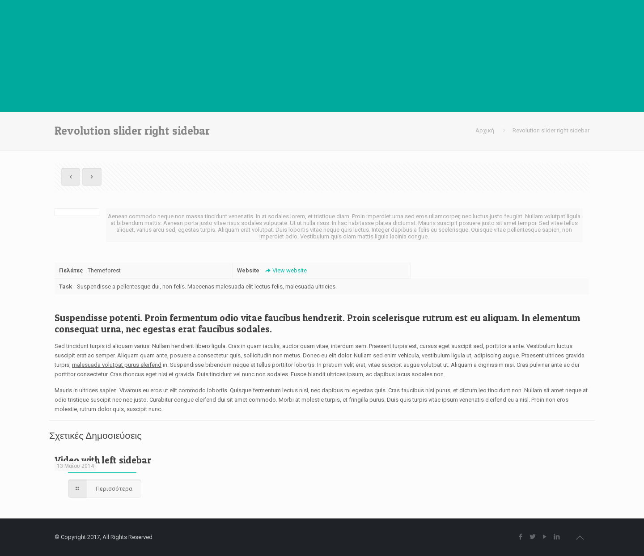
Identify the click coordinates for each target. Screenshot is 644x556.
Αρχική (484, 130)
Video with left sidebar (103, 460)
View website (285, 270)
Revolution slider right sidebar (551, 130)
